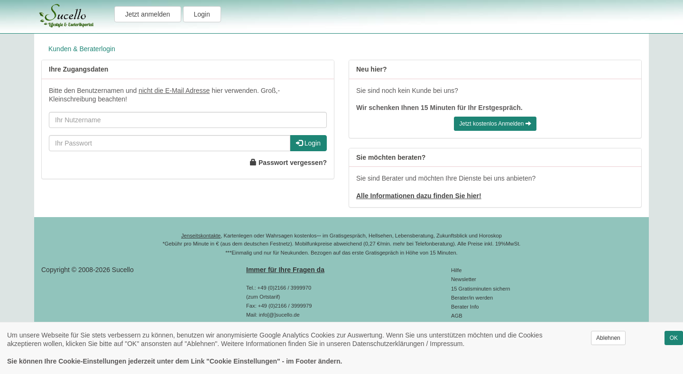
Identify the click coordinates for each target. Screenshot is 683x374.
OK (674, 338)
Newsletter (463, 279)
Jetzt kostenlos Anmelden (495, 123)
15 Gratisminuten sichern (480, 289)
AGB (456, 316)
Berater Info (465, 307)
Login (202, 14)
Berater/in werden (472, 298)
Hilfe (456, 270)
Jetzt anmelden (147, 14)
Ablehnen (608, 338)
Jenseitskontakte (201, 235)
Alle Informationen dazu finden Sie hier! (418, 196)
